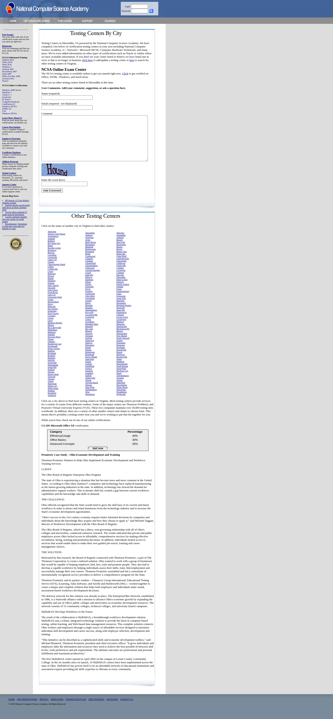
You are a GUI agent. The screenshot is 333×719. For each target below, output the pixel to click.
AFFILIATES (112, 705)
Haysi (50, 309)
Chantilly (89, 264)
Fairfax (88, 290)
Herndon (89, 311)
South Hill (52, 373)
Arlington (89, 243)
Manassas (120, 329)
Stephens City (122, 376)
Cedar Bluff (121, 262)
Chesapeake (121, 266)
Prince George (54, 354)
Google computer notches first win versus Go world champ (14, 219)
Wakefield (120, 388)
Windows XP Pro (9, 106)
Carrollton (52, 260)
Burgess (51, 258)
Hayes (88, 308)
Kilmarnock (121, 318)
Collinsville (53, 274)
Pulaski (88, 355)
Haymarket (121, 308)
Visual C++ (7, 95)
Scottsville (52, 368)
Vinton (51, 387)
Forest (119, 294)
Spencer (88, 374)
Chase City (52, 265)
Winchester (121, 395)
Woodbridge (121, 397)
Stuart (118, 379)
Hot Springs (53, 314)
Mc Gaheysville (54, 333)
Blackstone (121, 250)
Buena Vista (121, 257)
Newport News (54, 342)
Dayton (51, 281)
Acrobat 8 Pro (8, 78)
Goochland (90, 304)
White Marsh (122, 393)
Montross (52, 338)
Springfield (121, 374)
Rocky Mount (91, 362)
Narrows (89, 339)
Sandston (120, 367)
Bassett (119, 245)
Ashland (51, 244)
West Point (90, 393)
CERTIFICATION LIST (75, 705)
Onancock (89, 346)
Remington (90, 358)
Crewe (50, 277)
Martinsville (121, 332)
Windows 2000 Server (11, 90)
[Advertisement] (191, 90)
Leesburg (52, 321)
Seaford (88, 369)
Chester (51, 267)
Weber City (53, 391)
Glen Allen (90, 301)
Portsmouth (53, 352)
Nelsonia (89, 341)
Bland (50, 251)
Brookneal (89, 257)
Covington (120, 276)
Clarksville (121, 271)
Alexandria (90, 238)
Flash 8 (5, 81)
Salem (119, 365)
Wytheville (121, 400)
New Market (121, 341)
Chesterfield (90, 269)
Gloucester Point (55, 302)
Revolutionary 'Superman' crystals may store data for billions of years (14, 226)
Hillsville (52, 312)
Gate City (52, 300)
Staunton (89, 376)
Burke (87, 259)
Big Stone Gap (54, 249)
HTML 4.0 (6, 109)
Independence (91, 315)
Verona (88, 386)
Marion (51, 331)
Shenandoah (53, 370)
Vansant (51, 384)
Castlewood (90, 262)
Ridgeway (120, 360)
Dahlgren (52, 279)
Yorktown (52, 401)
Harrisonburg (53, 307)
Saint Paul (89, 365)
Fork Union (53, 295)
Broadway (52, 256)
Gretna (51, 305)
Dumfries (89, 285)
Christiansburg (91, 271)
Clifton (51, 272)
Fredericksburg (122, 297)
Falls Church (53, 291)
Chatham (89, 266)
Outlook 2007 (8, 69)
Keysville (89, 318)
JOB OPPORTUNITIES (27, 705)
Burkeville (120, 259)
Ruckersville (121, 362)
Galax (118, 299)
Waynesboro (121, 390)
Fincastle (51, 293)
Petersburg (90, 351)
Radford (51, 356)
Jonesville (120, 315)
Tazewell (51, 382)
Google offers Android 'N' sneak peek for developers (14, 213)
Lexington (89, 322)
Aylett (87, 245)
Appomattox (53, 242)
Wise (87, 397)
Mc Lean (89, 334)
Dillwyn (88, 283)
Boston (119, 252)
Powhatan (120, 353)
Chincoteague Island (56, 270)
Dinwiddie (120, 283)
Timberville (90, 383)
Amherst (89, 241)
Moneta (119, 336)
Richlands (52, 359)
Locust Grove (122, 322)
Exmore (51, 288)
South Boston (122, 372)
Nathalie (51, 340)
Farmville (89, 292)
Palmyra (88, 348)
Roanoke (51, 361)
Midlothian (52, 335)
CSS (4, 111)
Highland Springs (123, 311)
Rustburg (52, 363)
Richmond (89, 360)
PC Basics (6, 99)
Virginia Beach (91, 388)
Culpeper (120, 278)
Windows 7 (7, 67)
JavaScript (6, 97)
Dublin (51, 284)
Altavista (120, 238)
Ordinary (51, 347)
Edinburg (52, 286)
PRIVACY (44, 705)
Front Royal (53, 298)
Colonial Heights (92, 276)
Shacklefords (121, 369)
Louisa (88, 325)
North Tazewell (123, 343)
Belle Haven (90, 248)
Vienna (119, 386)
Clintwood (89, 273)
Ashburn (120, 243)
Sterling (51, 377)
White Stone (53, 394)
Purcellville (121, 355)
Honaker (89, 313)
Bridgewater (90, 255)
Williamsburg (91, 395)
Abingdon (52, 237)
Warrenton (52, 389)
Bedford (51, 246)
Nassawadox (121, 339)
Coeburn (120, 273)
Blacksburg (90, 250)
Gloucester (121, 301)
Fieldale (119, 292)
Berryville (120, 248)
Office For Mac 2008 (11, 76)
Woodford (52, 398)
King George (53, 319)
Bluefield (89, 252)
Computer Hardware (11, 102)
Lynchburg (90, 327)
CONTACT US (126, 705)
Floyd (87, 294)
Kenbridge (52, 316)
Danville (120, 280)
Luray (50, 326)
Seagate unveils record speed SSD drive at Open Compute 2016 (16, 207)
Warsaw (88, 390)
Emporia (120, 287)
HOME (11, 705)
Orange (119, 346)
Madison (120, 327)
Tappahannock (122, 381)
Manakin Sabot (91, 329)
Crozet (88, 278)
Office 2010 (7, 62)
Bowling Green (54, 253)
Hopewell (120, 313)
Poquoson (120, 351)
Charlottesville (122, 264)
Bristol (119, 255)
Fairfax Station (122, 290)
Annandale (121, 241)
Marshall (89, 332)
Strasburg (89, 379)
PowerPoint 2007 (9, 71)
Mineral (88, 336)
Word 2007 (6, 74)
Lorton (51, 323)
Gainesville (90, 299)
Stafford (51, 375)
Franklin (89, 297)
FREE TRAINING (96, 705)
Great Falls (121, 304)
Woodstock (90, 400)
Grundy (88, 306)
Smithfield (89, 372)
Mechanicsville (122, 334)
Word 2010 (6, 64)
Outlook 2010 (8, 60)
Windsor (51, 396)
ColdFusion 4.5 (8, 104)
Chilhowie (120, 269)
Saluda (88, 367)
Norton (51, 345)
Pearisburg (121, 348)
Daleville (89, 280)
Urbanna (120, 383)
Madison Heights (55, 328)
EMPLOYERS (57, 705)
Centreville (52, 263)
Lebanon (120, 320)
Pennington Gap (55, 349)
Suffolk (88, 381)
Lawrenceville (91, 320)
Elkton (88, 287)
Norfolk (88, 343)
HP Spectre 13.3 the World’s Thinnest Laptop (15, 201)
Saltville (51, 366)
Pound (88, 353)
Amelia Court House (56, 239)
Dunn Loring (121, 285)
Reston (119, 358)
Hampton (120, 306)
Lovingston (121, 325)
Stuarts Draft (53, 380)
